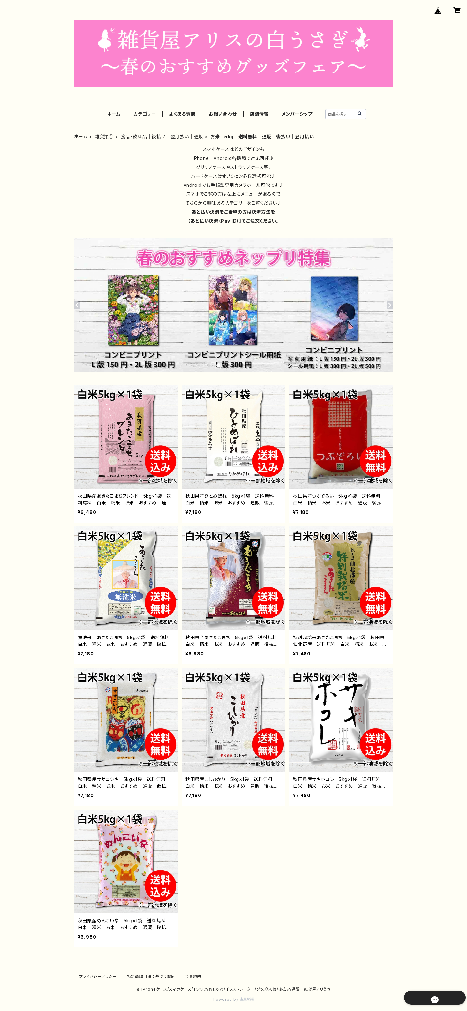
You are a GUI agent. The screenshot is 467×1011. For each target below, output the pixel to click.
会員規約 (193, 976)
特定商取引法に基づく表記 (151, 976)
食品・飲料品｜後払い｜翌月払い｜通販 (162, 136)
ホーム (114, 114)
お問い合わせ (223, 114)
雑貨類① (104, 136)
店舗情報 (259, 114)
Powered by (233, 999)
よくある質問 (182, 114)
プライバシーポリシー (98, 976)
